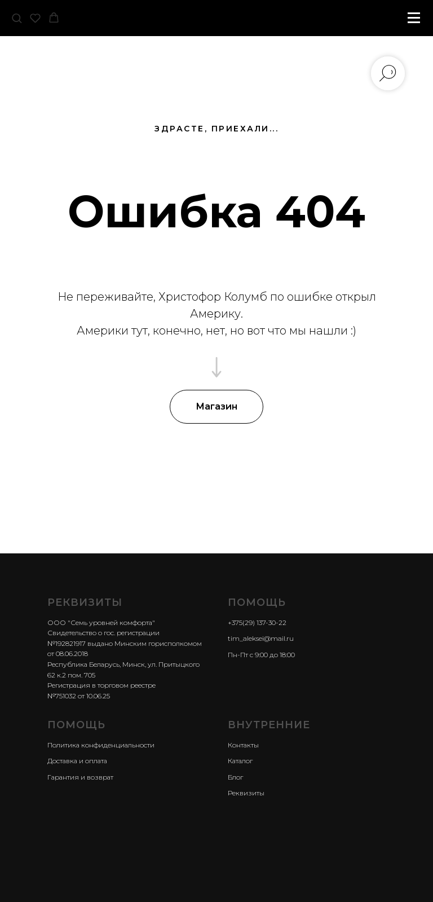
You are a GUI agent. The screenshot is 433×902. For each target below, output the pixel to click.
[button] (16, 17)
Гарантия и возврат (80, 777)
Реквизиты (246, 793)
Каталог (240, 760)
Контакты (243, 745)
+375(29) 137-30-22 (257, 622)
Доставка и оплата (77, 760)
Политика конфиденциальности (100, 745)
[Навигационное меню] (414, 18)
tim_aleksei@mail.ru (261, 638)
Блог (235, 777)
